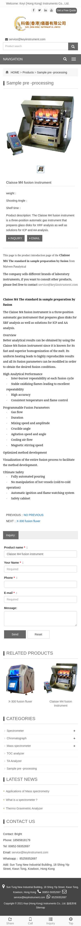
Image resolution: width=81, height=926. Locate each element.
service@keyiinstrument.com (25, 39)
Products (28, 72)
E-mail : (10, 592)
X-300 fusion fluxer (28, 521)
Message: (10, 608)
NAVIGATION (13, 59)
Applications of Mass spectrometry (27, 791)
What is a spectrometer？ (22, 799)
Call (30, 920)
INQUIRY (15, 238)
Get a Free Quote (66, 10)
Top (71, 920)
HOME (15, 72)
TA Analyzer (14, 761)
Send (15, 634)
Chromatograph (16, 738)
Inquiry (50, 920)
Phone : (10, 577)
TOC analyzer (15, 753)
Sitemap (40, 907)
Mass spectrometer (19, 745)
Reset (38, 634)
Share (10, 920)
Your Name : (13, 562)
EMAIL (35, 238)
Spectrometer (15, 730)
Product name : (15, 547)
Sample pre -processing (52, 72)
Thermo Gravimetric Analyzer (24, 808)
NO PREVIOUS (33, 515)
